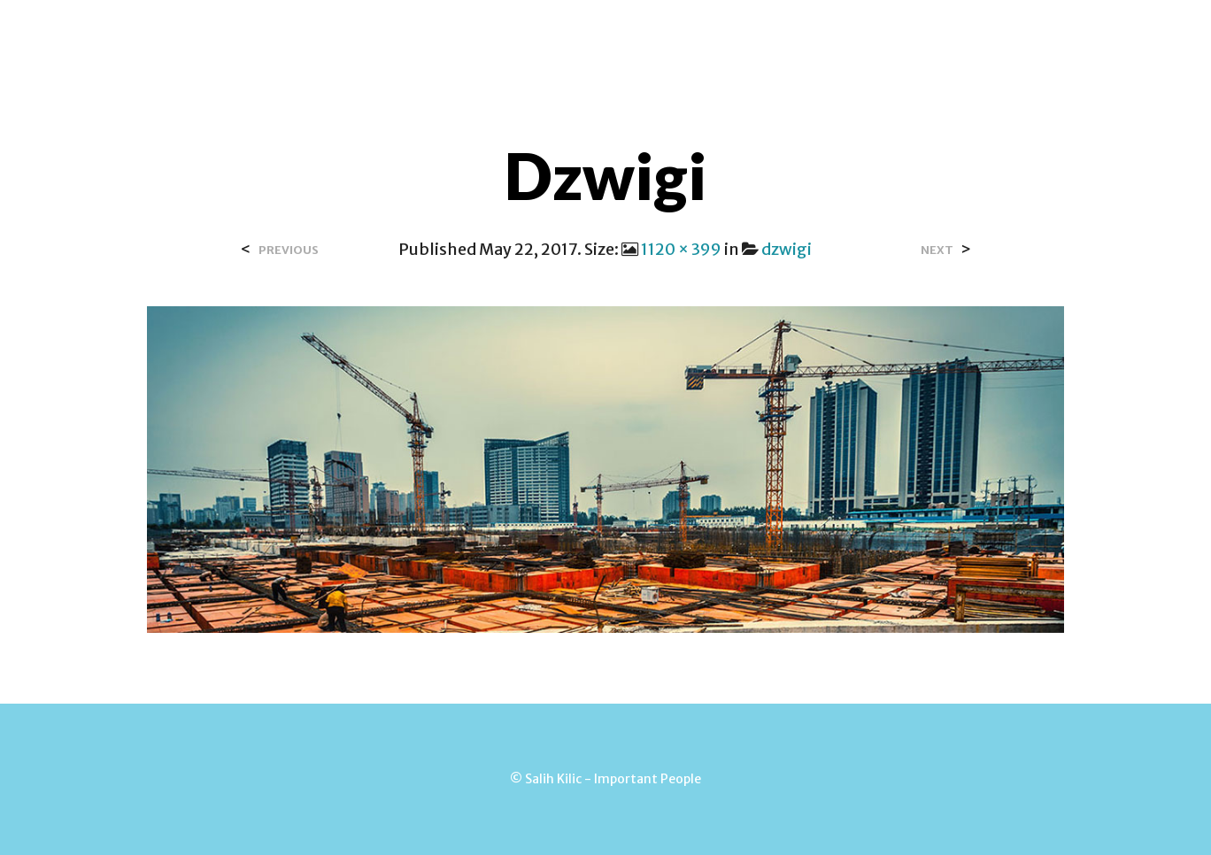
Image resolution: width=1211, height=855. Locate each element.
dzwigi (786, 249)
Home (327, 34)
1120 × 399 (681, 249)
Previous (288, 250)
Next (937, 250)
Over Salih (415, 34)
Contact (515, 34)
